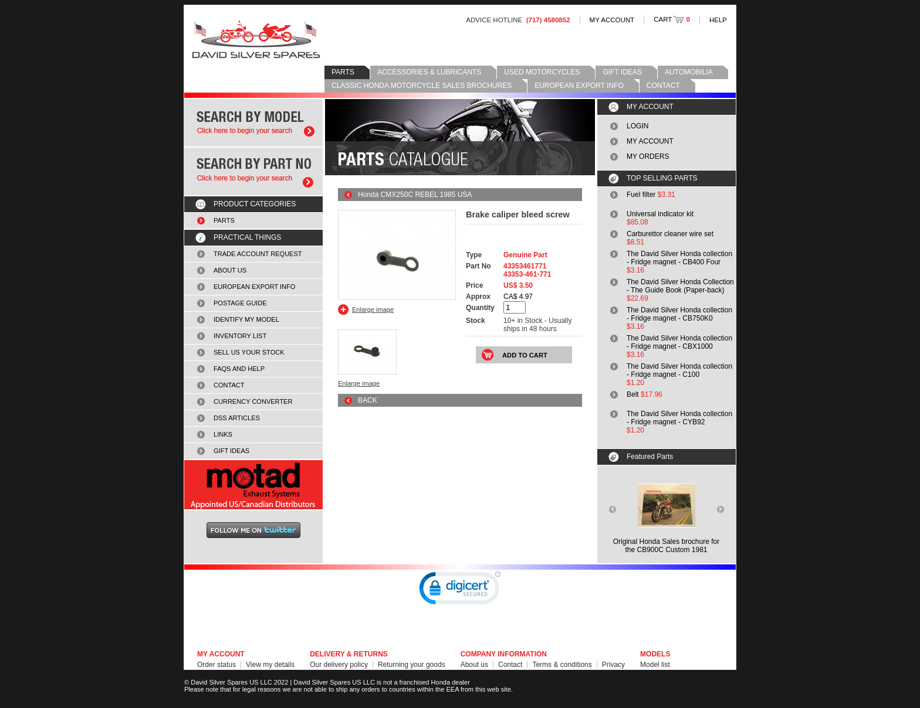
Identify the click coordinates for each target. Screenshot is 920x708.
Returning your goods (411, 665)
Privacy (613, 665)
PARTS (343, 72)
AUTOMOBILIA (689, 72)
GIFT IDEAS (622, 72)
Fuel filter (641, 194)
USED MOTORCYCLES (542, 72)
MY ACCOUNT (612, 19)
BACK (367, 400)
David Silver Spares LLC (256, 40)
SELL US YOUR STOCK (249, 352)
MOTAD (253, 484)
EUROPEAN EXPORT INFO (579, 85)
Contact (510, 665)
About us (474, 665)
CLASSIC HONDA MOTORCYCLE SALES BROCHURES (422, 85)
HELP (718, 19)
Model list (655, 665)
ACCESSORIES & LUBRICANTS (429, 72)
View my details (270, 665)
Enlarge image (373, 309)
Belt (633, 394)
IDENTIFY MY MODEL (246, 319)
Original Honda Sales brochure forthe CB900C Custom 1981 (666, 545)
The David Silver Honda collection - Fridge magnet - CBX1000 (679, 342)
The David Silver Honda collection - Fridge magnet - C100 (679, 370)
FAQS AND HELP (239, 368)
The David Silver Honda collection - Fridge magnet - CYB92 (679, 418)
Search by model (253, 123)
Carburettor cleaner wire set (670, 234)
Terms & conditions (561, 665)
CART (672, 19)
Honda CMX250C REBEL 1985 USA (415, 194)
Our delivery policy (339, 665)
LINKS (223, 434)
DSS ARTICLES (237, 417)
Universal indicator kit (660, 214)
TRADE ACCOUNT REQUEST (258, 253)
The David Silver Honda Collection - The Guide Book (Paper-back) (680, 286)
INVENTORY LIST (240, 335)
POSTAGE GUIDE (240, 303)
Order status (216, 665)
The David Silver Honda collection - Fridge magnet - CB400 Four (679, 258)
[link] (460, 591)
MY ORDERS (648, 156)
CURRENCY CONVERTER (253, 401)
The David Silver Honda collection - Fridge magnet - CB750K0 (679, 314)
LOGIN (637, 126)
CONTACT (663, 85)
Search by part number (253, 171)
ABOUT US (230, 270)
